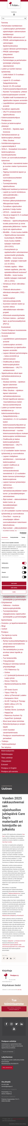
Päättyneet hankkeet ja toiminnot (14, 189)
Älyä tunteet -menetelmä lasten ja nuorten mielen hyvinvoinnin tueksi (15, 166)
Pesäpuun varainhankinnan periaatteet (14, 736)
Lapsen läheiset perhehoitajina (15, 49)
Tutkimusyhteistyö (8, 744)
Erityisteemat (6, 602)
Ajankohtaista (6, 620)
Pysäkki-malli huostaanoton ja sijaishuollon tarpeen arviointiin (15, 98)
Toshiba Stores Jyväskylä (14, 710)
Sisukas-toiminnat (20, 941)
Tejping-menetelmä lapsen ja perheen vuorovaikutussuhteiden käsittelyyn (14, 176)
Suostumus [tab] (5, 537)
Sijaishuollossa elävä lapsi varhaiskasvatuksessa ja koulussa (11, 376)
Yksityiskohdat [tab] (14, 537)
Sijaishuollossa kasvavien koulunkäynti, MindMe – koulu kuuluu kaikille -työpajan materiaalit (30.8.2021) (14, 241)
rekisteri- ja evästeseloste (19, 1118)
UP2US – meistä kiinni (12, 212)
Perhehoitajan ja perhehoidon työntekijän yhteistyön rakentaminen (14, 63)
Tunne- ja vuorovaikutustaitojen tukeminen (13, 159)
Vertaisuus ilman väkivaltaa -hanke (14, 285)
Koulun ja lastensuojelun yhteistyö (11, 124)
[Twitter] (7, 958)
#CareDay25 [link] (20, 915)
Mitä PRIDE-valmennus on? (14, 37)
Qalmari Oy (9, 707)
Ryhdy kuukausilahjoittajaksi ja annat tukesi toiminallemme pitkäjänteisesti (15, 644)
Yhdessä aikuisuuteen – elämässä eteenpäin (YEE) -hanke (14, 292)
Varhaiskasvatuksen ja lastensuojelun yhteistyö (11, 136)
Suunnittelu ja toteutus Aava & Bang (17, 1123)
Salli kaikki (14, 583)
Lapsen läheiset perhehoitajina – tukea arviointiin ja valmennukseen (15, 356)
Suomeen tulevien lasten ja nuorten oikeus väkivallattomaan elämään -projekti (14, 308)
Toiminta (4, 23)
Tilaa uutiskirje (7, 758)
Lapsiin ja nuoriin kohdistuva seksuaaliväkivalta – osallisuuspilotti (14, 195)
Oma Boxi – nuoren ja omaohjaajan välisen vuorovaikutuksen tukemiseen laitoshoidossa (15, 520)
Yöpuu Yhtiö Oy (10, 692)
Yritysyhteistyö (9, 661)
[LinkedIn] (10, 958)
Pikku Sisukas (8, 140)
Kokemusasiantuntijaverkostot (15, 89)
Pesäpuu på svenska (9, 771)
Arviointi (4, 336)
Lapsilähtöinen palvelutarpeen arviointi (15, 104)
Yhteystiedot (6, 761)
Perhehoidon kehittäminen (11, 26)
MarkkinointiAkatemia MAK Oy (15, 685)
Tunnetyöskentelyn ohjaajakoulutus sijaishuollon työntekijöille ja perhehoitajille (14, 597)
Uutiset (4, 629)
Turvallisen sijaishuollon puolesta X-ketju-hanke (12, 207)
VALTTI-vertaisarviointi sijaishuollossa (12, 113)
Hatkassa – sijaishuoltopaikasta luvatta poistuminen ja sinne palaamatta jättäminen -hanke (15, 223)
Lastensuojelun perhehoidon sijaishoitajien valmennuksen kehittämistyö (14, 31)
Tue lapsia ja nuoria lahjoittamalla (9, 636)
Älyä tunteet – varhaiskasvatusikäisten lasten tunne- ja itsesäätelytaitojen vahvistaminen (15, 492)
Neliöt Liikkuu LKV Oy (13, 704)
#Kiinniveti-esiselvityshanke (14, 315)
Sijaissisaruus (8, 57)
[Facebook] (3, 958)
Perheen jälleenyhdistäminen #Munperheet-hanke (14, 202)
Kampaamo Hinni (11, 698)
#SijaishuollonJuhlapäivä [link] (8, 915)
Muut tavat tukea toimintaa (13, 721)
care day (19, 989)
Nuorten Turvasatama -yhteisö (15, 92)
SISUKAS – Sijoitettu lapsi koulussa (13, 130)
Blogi (3, 626)
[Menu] (14, 13)
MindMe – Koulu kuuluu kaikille (15, 232)
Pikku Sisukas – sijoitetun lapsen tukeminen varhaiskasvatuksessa (13, 393)
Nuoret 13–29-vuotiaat (12, 86)
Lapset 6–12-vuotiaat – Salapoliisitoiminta (12, 81)
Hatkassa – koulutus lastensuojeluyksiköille (12, 606)
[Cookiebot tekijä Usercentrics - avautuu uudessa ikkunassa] (20, 533)
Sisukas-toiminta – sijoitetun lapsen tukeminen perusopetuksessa (14, 385)
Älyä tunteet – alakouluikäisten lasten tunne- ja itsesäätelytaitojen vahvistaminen (15, 503)
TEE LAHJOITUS (7, 1067)
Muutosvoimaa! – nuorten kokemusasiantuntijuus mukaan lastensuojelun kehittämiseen (15, 433)
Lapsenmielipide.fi (8, 146)
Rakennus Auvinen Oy (13, 715)
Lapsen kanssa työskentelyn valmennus (14, 483)
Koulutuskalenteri (8, 333)
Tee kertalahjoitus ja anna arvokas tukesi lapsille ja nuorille (13, 652)
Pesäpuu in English (9, 768)
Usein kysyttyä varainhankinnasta (10, 731)
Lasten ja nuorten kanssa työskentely (11, 70)
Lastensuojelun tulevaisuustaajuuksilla (12, 299)
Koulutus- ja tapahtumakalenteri (14, 623)
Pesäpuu (14, 4)
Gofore (7, 672)
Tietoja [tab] (23, 537)
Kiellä (13, 591)
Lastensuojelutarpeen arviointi (13, 95)
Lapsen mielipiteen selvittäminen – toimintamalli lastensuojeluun (14, 459)
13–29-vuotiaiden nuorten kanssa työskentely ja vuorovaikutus (14, 512)
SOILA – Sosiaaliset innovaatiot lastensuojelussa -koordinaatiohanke (14, 152)
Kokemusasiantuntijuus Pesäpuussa (10, 119)
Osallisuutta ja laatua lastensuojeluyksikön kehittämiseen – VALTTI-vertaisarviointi (12, 366)
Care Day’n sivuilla (7, 842)
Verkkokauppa (7, 754)
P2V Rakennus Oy (11, 670)
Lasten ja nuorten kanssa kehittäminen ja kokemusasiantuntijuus (11, 410)
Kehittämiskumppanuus (10, 143)
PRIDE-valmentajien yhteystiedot (11, 53)
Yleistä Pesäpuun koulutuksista (13, 330)
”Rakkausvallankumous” (14, 893)
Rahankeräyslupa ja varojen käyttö (14, 725)
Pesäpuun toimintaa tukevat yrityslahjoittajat (14, 665)
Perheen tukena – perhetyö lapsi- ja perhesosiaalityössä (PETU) (14, 321)
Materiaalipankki (7, 751)
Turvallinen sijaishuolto (10, 109)
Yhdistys (4, 741)
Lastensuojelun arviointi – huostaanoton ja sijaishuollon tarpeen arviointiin (14, 347)
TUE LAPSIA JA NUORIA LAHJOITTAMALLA (14, 1008)
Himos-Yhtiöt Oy (11, 681)
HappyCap (8, 713)
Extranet (4, 765)
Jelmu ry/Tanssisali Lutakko (15, 695)
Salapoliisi (10, 941)
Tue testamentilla (10, 658)
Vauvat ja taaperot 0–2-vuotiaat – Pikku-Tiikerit (15, 216)
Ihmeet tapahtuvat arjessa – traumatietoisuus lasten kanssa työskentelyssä (14, 402)
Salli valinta (14, 587)
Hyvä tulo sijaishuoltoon (12, 229)
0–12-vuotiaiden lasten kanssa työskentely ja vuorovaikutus (13, 452)
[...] (14, 958)
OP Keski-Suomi (11, 690)
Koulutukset (6, 327)
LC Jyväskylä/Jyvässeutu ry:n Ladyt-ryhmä (16, 676)
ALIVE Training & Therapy (14, 701)
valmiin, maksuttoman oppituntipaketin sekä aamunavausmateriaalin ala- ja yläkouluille (13, 944)
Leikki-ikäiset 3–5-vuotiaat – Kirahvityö (14, 76)
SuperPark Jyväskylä (12, 718)
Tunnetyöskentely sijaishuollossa (10, 184)
